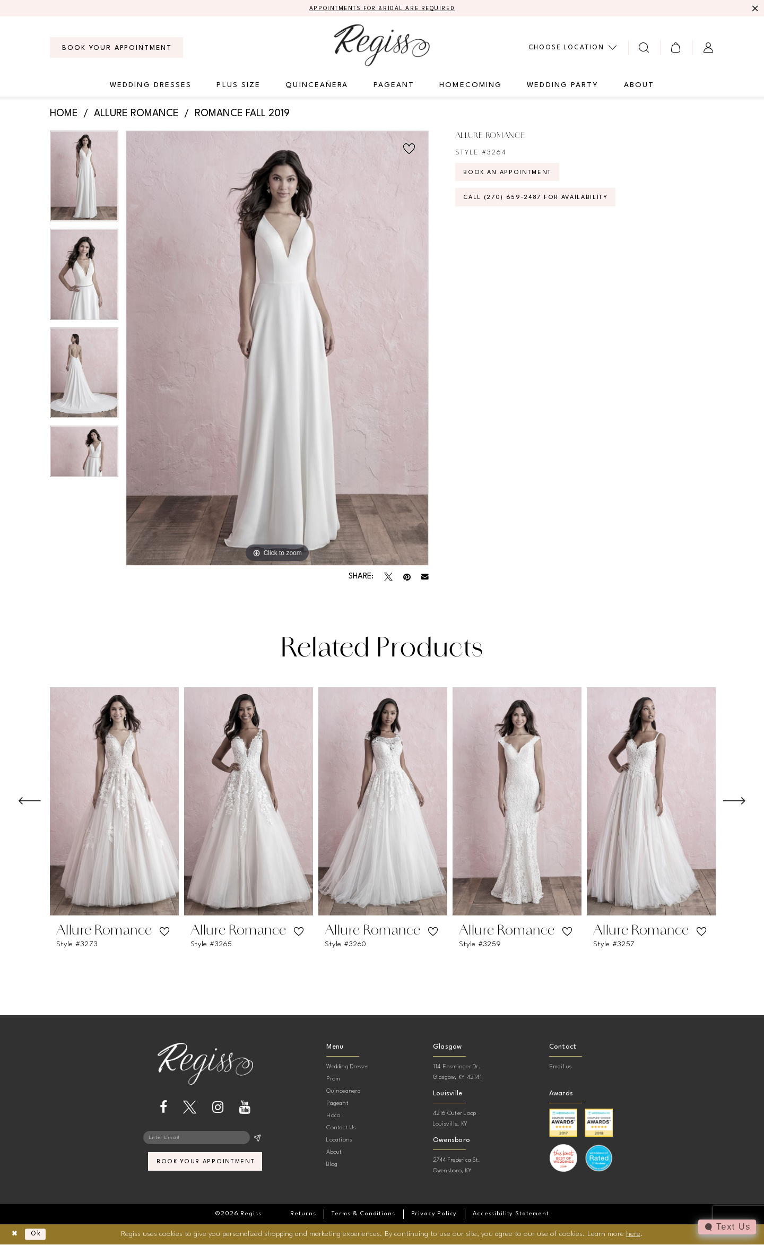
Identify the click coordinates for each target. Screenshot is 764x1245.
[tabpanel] (84, 181)
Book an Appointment (514, 176)
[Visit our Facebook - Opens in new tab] (163, 1108)
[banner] (382, 46)
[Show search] (644, 48)
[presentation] (114, 802)
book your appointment (206, 1166)
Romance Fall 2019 (242, 114)
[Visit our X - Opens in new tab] (189, 1108)
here (633, 1234)
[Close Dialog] (16, 1235)
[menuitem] (116, 48)
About (334, 1153)
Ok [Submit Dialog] (40, 1235)
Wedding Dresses (347, 1068)
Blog (331, 1166)
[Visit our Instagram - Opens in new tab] (217, 1108)
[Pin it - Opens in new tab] (407, 578)
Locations (339, 1141)
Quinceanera (343, 1092)
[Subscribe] (257, 1140)
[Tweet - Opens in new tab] (388, 578)
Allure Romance (136, 114)
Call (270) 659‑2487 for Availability (547, 205)
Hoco (333, 1117)
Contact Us (340, 1129)
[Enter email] (205, 1140)
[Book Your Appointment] (116, 48)
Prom (333, 1080)
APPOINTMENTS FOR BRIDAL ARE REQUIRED (382, 9)
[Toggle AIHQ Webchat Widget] (726, 1227)
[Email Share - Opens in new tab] (425, 578)
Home (64, 114)
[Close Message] (754, 9)
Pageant (337, 1105)
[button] (676, 48)
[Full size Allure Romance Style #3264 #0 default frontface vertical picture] (277, 349)
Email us (560, 1068)
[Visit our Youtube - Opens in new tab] (244, 1108)
